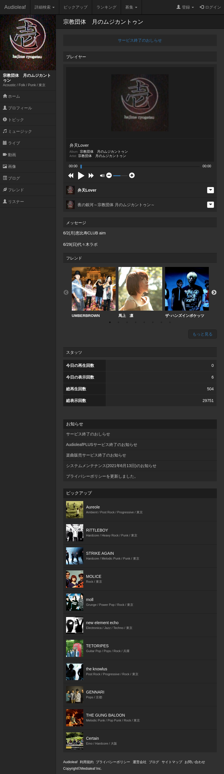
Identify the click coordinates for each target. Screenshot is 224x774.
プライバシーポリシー (113, 762)
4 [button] (135, 322)
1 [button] (110, 322)
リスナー (13, 201)
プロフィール (17, 108)
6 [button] (153, 322)
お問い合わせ (195, 762)
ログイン (210, 7)
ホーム (11, 96)
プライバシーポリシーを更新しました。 (102, 476)
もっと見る (203, 334)
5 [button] (144, 322)
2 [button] (118, 322)
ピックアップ (76, 7)
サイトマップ (172, 762)
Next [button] (214, 292)
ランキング (106, 7)
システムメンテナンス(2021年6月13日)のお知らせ (111, 465)
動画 (9, 154)
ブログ (11, 178)
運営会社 (139, 762)
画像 (9, 166)
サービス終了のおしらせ (140, 40)
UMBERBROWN (94, 292)
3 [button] (127, 322)
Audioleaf (15, 7)
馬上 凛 (140, 292)
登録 (185, 7)
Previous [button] (66, 292)
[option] (94, 292)
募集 (131, 7)
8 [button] (170, 322)
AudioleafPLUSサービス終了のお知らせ (101, 444)
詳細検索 (45, 7)
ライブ (11, 143)
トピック (13, 119)
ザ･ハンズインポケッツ (187, 292)
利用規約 (87, 762)
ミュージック (17, 131)
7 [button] (161, 322)
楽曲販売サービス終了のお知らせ (96, 455)
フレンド (13, 190)
